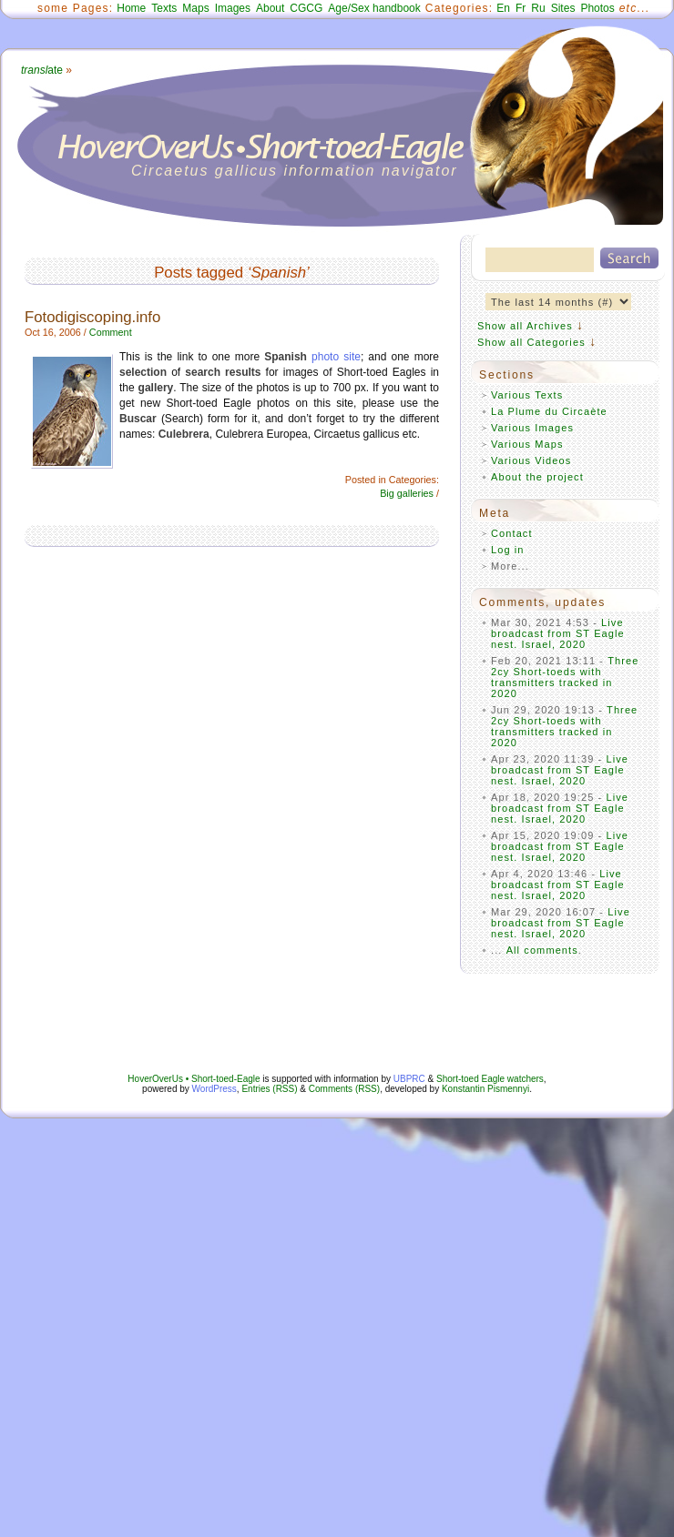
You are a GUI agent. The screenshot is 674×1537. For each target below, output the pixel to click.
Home (131, 8)
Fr (521, 8)
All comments (542, 950)
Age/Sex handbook (374, 8)
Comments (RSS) (344, 1089)
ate (42, 70)
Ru (538, 8)
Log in (508, 549)
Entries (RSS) (269, 1089)
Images (232, 8)
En (503, 8)
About (270, 8)
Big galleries (407, 493)
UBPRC (409, 1079)
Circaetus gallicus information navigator (294, 170)
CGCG (306, 8)
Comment (110, 332)
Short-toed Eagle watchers (490, 1079)
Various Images (532, 427)
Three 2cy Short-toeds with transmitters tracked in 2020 (565, 677)
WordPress (214, 1089)
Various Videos (531, 460)
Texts (164, 8)
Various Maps (527, 444)
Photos (597, 8)
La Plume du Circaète (549, 411)
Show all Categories (531, 342)
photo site (336, 356)
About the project (537, 476)
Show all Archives (525, 325)
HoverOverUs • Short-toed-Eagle (194, 1079)
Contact (512, 533)
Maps (195, 8)
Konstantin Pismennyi (485, 1089)
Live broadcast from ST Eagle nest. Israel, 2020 (558, 633)
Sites (563, 8)
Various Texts (527, 394)
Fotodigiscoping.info (92, 317)
